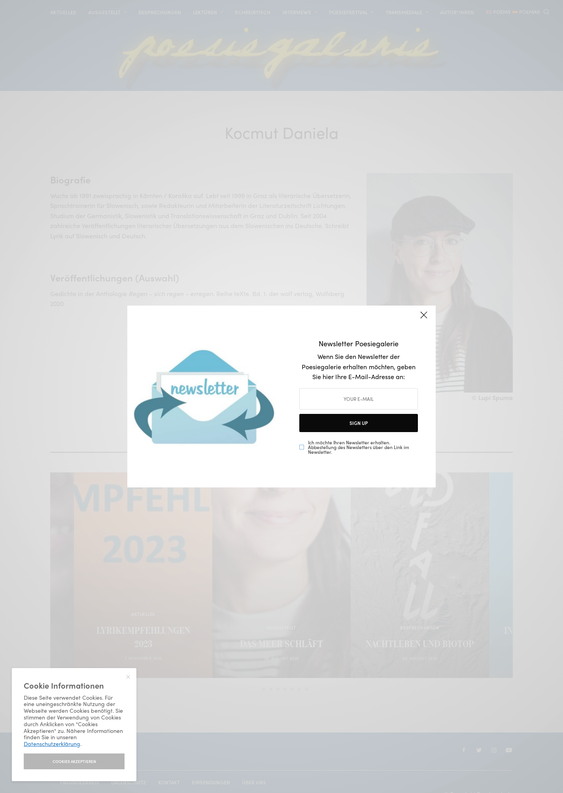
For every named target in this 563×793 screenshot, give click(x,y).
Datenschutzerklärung (52, 744)
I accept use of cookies (74, 761)
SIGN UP (359, 423)
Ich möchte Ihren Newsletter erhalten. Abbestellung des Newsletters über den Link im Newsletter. (358, 447)
